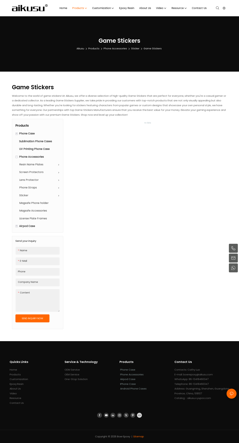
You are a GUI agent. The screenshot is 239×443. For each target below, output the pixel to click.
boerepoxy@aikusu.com (198, 374)
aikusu (80, 48)
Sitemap (138, 436)
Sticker (135, 48)
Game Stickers (153, 48)
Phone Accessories (115, 48)
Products (93, 48)
